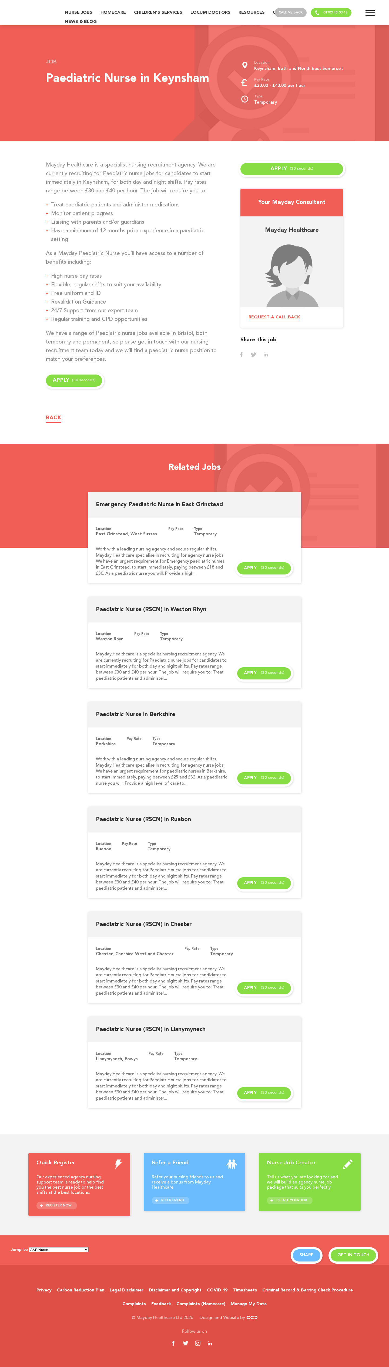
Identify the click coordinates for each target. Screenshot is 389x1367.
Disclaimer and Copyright (175, 1290)
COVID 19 (217, 1290)
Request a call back (274, 317)
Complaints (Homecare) (200, 1304)
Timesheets (245, 1290)
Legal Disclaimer (126, 1290)
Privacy (44, 1290)
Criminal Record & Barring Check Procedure (307, 1290)
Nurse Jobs (78, 13)
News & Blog (81, 22)
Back (53, 418)
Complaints (134, 1304)
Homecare (113, 13)
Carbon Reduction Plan (80, 1290)
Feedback (161, 1304)
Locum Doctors (210, 13)
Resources (252, 13)
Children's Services (158, 13)
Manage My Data (249, 1304)
